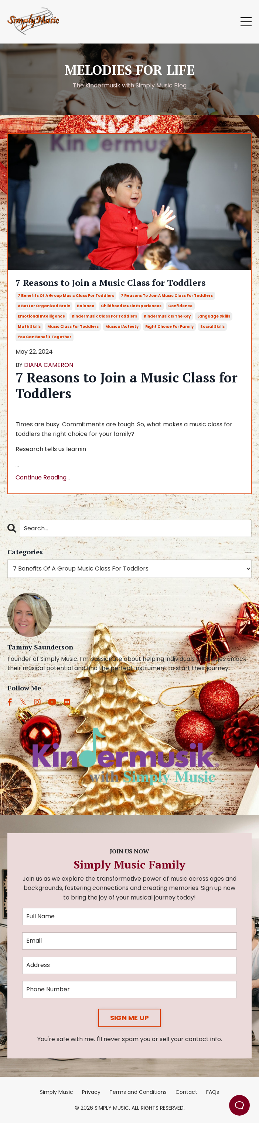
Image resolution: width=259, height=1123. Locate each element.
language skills (213, 316)
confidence (180, 306)
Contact (186, 1092)
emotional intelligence (41, 316)
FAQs (212, 1092)
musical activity (122, 326)
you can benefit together (44, 337)
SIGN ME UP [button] (129, 1017)
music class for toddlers (73, 326)
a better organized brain (44, 306)
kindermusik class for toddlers (104, 316)
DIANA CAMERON (48, 365)
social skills (212, 326)
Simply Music (56, 1092)
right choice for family (169, 326)
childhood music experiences (131, 306)
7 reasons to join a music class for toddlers (167, 295)
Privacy (91, 1092)
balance (85, 306)
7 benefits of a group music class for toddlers (66, 295)
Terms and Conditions (138, 1092)
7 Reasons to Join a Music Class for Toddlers (110, 282)
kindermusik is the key (167, 316)
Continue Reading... (43, 477)
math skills (29, 326)
